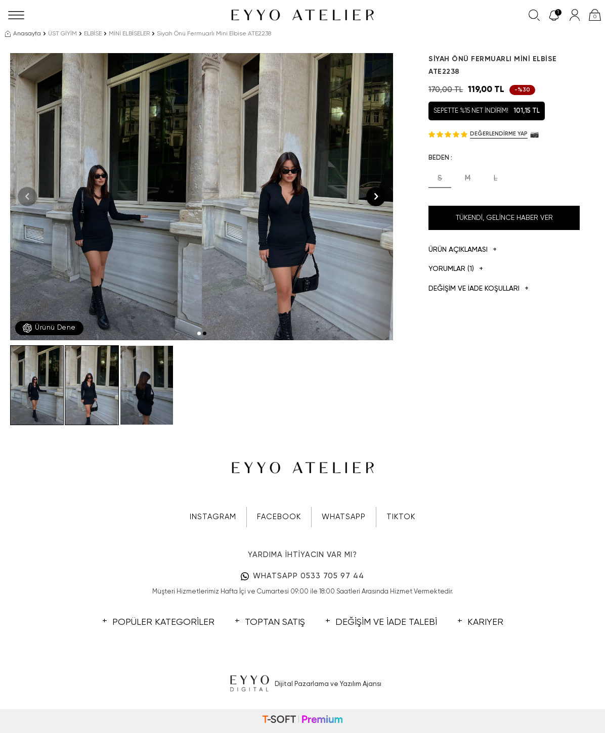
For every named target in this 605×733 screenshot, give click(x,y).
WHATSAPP (344, 517)
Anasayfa (23, 33)
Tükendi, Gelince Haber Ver (504, 217)
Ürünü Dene (49, 328)
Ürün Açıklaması (462, 250)
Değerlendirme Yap (499, 133)
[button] (199, 333)
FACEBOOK (279, 517)
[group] (106, 196)
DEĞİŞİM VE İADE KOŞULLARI (478, 289)
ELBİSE (93, 34)
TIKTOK (400, 517)
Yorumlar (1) (455, 269)
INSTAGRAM (213, 517)
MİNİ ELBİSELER (129, 34)
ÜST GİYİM (62, 34)
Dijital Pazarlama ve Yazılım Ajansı (302, 684)
